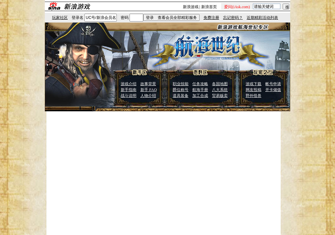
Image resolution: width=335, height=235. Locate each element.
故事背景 (148, 84)
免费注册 (211, 17)
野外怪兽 (253, 95)
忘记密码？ (233, 17)
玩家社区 (60, 17)
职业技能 (180, 84)
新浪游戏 (191, 7)
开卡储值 (273, 89)
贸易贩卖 (220, 95)
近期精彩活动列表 (262, 17)
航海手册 (200, 89)
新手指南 (128, 89)
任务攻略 (200, 84)
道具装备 (180, 95)
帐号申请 (273, 84)
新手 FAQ (148, 89)
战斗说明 (128, 95)
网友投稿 (253, 89)
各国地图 (220, 84)
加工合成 (200, 95)
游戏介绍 (128, 84)
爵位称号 (180, 89)
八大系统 (220, 89)
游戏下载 (253, 84)
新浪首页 (209, 7)
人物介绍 (148, 95)
